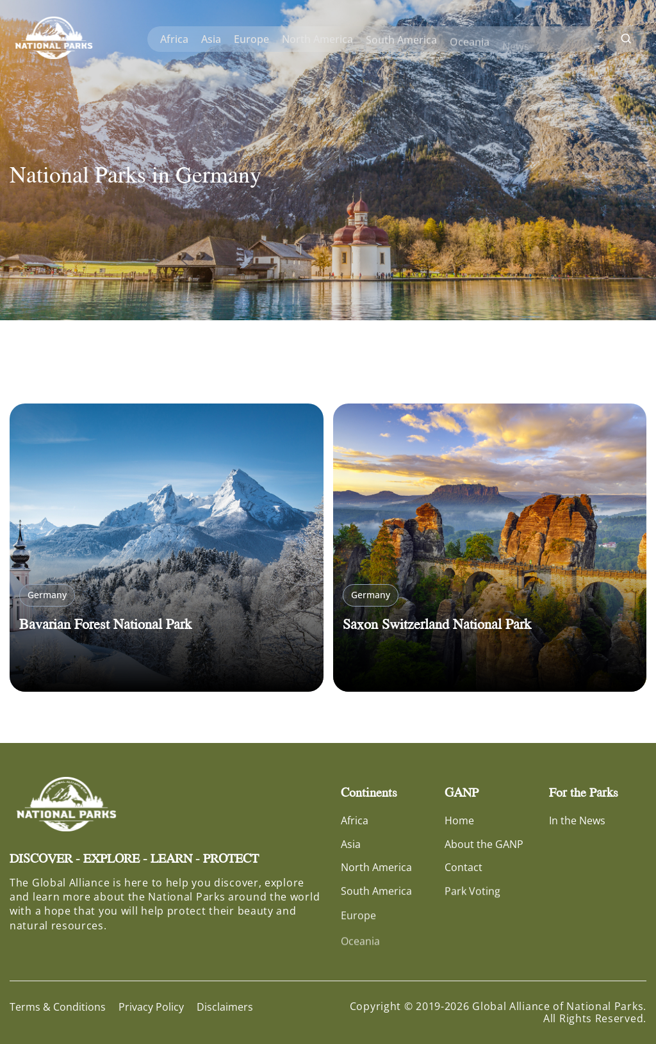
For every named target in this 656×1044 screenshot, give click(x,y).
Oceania (469, 47)
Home (459, 820)
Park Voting (472, 892)
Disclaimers (225, 1007)
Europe (251, 39)
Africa (174, 39)
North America (317, 40)
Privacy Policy (151, 1007)
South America (401, 42)
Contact (463, 867)
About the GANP (484, 844)
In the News (577, 820)
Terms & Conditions (58, 1007)
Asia (211, 39)
